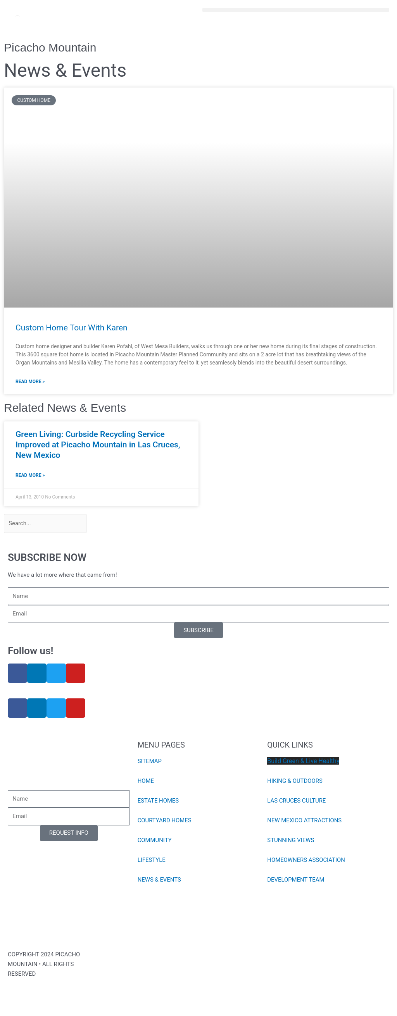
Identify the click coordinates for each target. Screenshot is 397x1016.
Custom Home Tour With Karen (72, 327)
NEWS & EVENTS (159, 880)
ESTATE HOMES (158, 801)
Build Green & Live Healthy (303, 761)
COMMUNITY (155, 840)
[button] (295, 10)
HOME (146, 781)
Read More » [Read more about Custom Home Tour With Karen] (30, 381)
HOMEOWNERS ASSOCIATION (306, 860)
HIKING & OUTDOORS (295, 781)
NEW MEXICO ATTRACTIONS (304, 820)
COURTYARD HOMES (165, 820)
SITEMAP (150, 761)
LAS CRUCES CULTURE (296, 801)
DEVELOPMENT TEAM (296, 880)
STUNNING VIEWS (290, 840)
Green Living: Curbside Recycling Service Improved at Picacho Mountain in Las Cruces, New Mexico (98, 445)
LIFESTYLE (152, 860)
